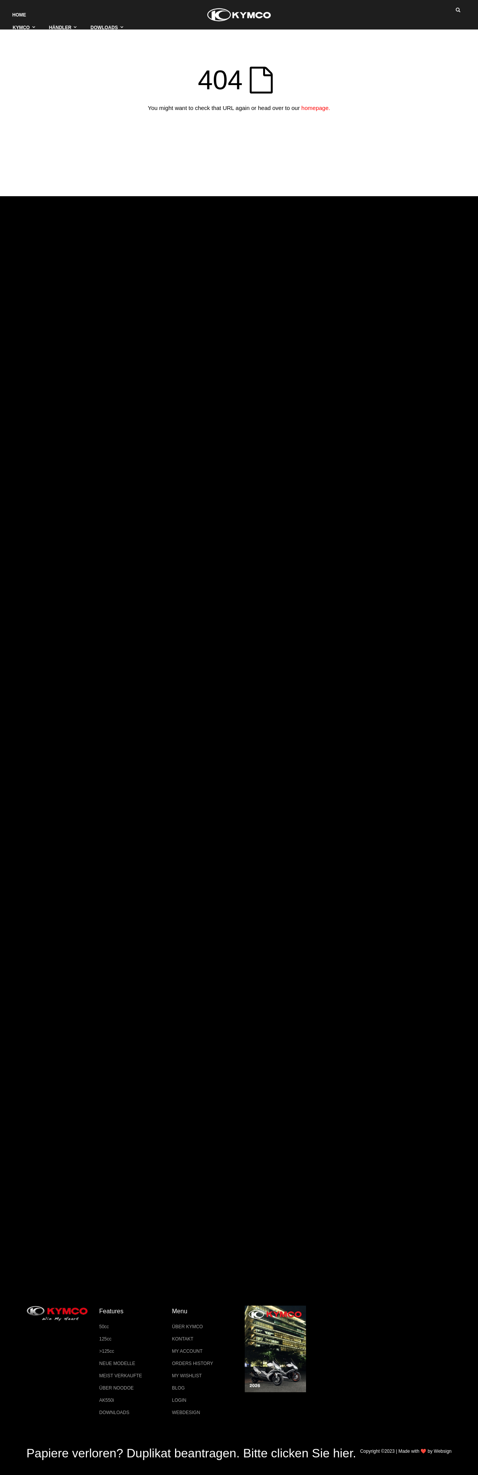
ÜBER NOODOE (116, 1388)
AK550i (106, 1400)
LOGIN (179, 1400)
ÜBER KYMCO (187, 1326)
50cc (104, 1326)
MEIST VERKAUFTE (120, 1375)
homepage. (315, 108)
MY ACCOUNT (187, 1351)
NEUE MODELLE (117, 1363)
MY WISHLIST (187, 1375)
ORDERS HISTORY (192, 1363)
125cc (105, 1339)
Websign (443, 1451)
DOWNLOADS (114, 1412)
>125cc (106, 1351)
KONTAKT (182, 1339)
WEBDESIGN (186, 1412)
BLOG (178, 1388)
